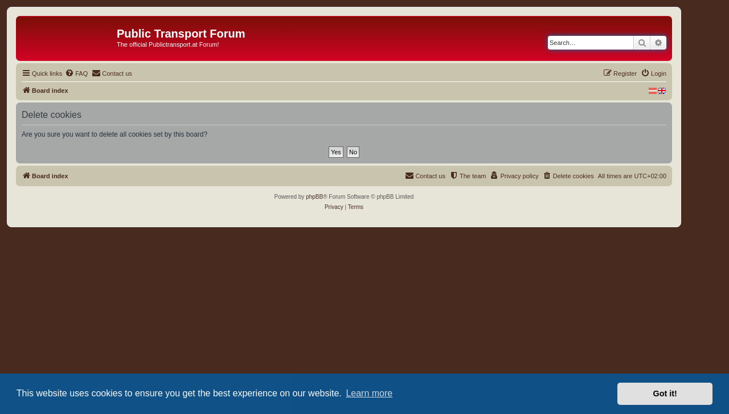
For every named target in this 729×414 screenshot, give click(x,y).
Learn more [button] (369, 393)
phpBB (314, 197)
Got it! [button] (665, 393)
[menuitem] (76, 73)
